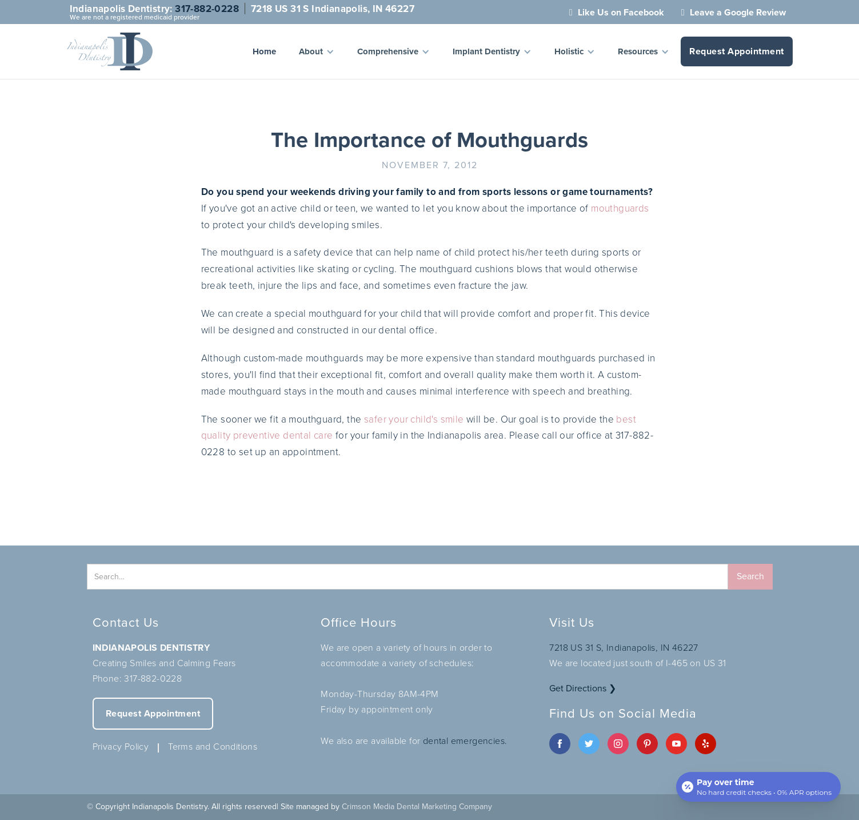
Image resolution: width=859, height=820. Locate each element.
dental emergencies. (465, 740)
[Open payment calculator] (758, 787)
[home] (110, 51)
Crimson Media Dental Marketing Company (417, 807)
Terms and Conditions (212, 746)
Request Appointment (736, 51)
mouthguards (620, 207)
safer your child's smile (414, 418)
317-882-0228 (207, 8)
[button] (316, 51)
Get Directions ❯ (582, 688)
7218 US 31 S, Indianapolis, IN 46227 (623, 647)
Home (264, 51)
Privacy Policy (121, 746)
